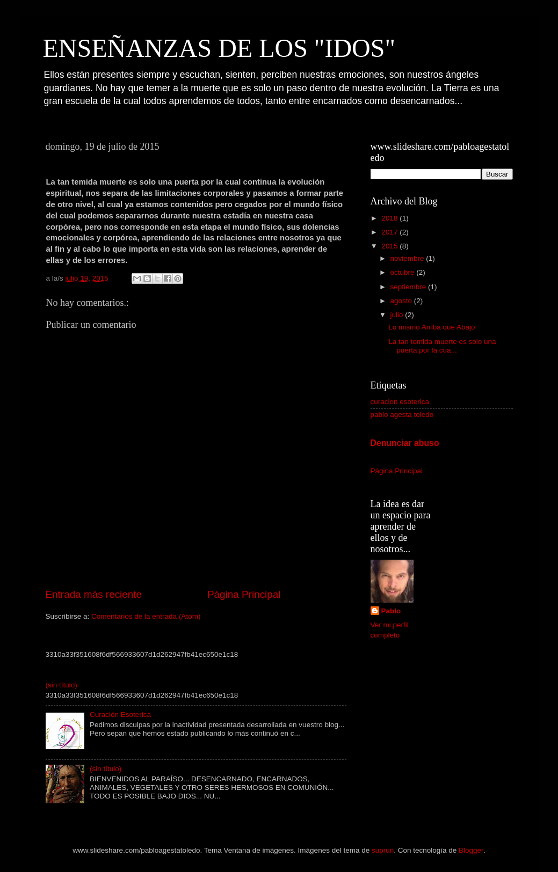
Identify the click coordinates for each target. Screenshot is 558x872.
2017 (390, 232)
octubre (403, 272)
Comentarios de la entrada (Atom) (145, 616)
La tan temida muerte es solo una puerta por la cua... (442, 346)
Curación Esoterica (120, 714)
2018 (390, 218)
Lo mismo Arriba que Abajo (431, 327)
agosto (402, 301)
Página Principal (244, 594)
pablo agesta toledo (402, 415)
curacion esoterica (400, 402)
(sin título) (61, 685)
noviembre (408, 258)
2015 (390, 246)
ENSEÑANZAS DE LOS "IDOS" (219, 48)
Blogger (471, 850)
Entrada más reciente (94, 594)
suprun (383, 850)
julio (397, 315)
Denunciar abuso (405, 443)
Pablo (391, 611)
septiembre (409, 287)
